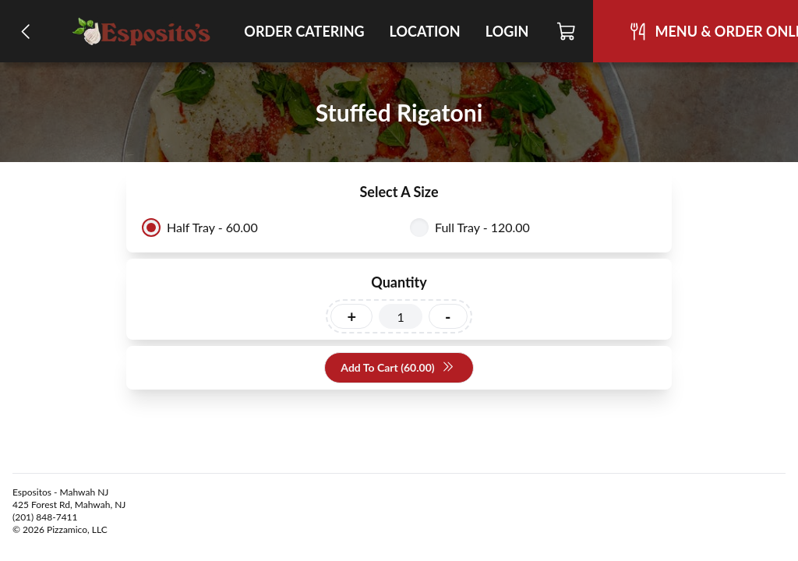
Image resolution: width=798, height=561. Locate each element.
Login (507, 31)
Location (425, 31)
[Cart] (567, 31)
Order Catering (304, 31)
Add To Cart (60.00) (397, 368)
